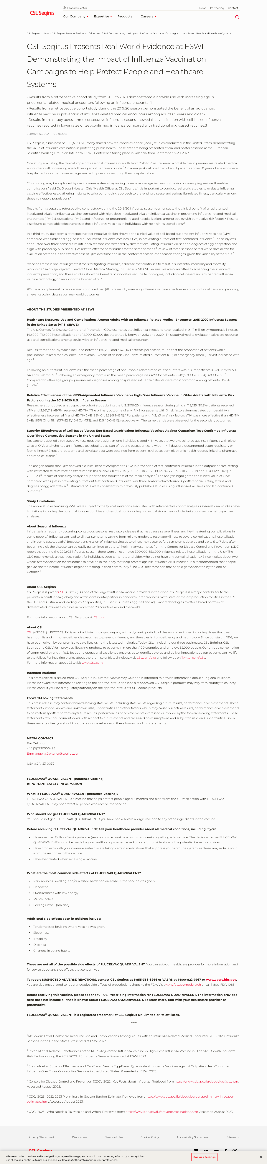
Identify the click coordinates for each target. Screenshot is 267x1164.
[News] (46, 33)
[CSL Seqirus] (33, 33)
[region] (133, 1157)
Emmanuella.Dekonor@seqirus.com (53, 753)
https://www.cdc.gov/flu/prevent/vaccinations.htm (162, 1112)
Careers (149, 16)
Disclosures (79, 1137)
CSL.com (100, 617)
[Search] (237, 16)
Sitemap (232, 1137)
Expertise (104, 16)
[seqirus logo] (42, 14)
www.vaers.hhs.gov (221, 979)
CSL (61, 592)
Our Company (76, 16)
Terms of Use (114, 1137)
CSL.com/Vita (146, 657)
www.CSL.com (92, 662)
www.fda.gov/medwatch (183, 984)
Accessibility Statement (193, 1137)
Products (125, 16)
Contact (233, 8)
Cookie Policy (150, 1137)
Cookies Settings (204, 1156)
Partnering (217, 8)
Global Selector (75, 8)
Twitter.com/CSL (193, 657)
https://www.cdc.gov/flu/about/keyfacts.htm (206, 1081)
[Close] (261, 1157)
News (202, 8)
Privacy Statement (41, 1137)
